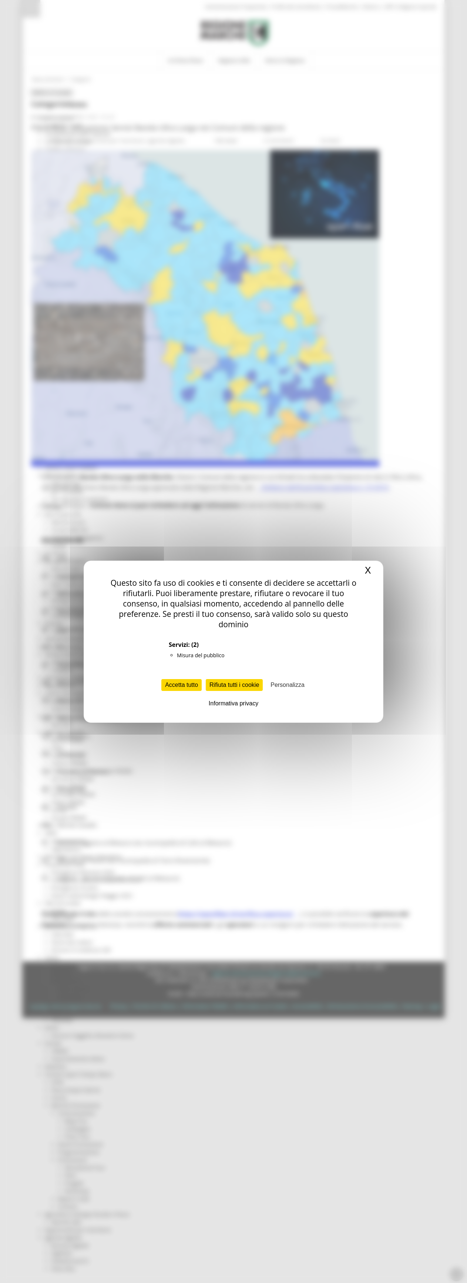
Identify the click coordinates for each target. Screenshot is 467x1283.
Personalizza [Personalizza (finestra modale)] (288, 685)
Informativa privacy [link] (233, 703)
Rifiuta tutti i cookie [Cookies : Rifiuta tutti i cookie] (234, 685)
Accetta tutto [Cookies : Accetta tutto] (181, 685)
